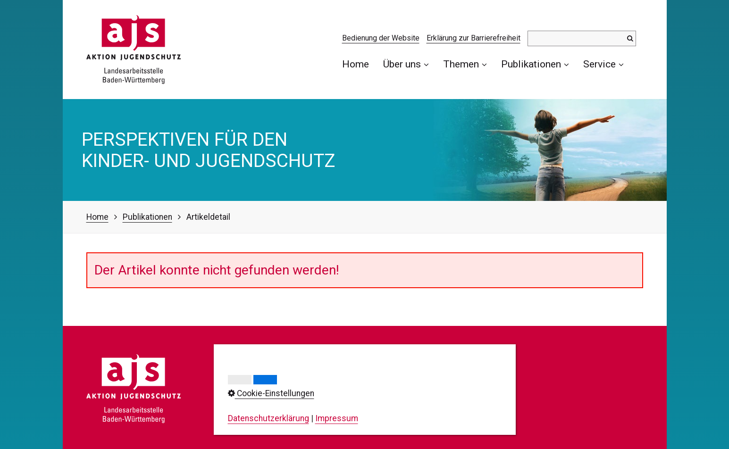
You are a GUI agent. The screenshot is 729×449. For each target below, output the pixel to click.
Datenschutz (371, 387)
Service (603, 64)
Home (355, 64)
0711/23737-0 (269, 392)
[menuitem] (359, 64)
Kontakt (362, 361)
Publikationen (535, 64)
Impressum (369, 374)
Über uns (406, 64)
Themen (465, 64)
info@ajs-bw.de (256, 423)
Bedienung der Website (380, 37)
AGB (356, 414)
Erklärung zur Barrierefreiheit (473, 37)
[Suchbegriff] (582, 38)
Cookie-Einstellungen (386, 401)
